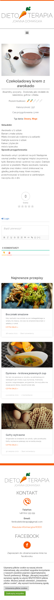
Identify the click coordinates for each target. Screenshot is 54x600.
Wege (34, 118)
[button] (27, 32)
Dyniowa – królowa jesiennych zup (26, 373)
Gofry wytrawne (15, 434)
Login (5, 219)
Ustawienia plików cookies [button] (16, 588)
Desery (27, 118)
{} (35, 237)
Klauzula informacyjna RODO (27, 527)
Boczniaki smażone (17, 314)
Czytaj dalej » (12, 327)
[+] (38, 237)
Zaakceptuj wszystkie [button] (15, 593)
